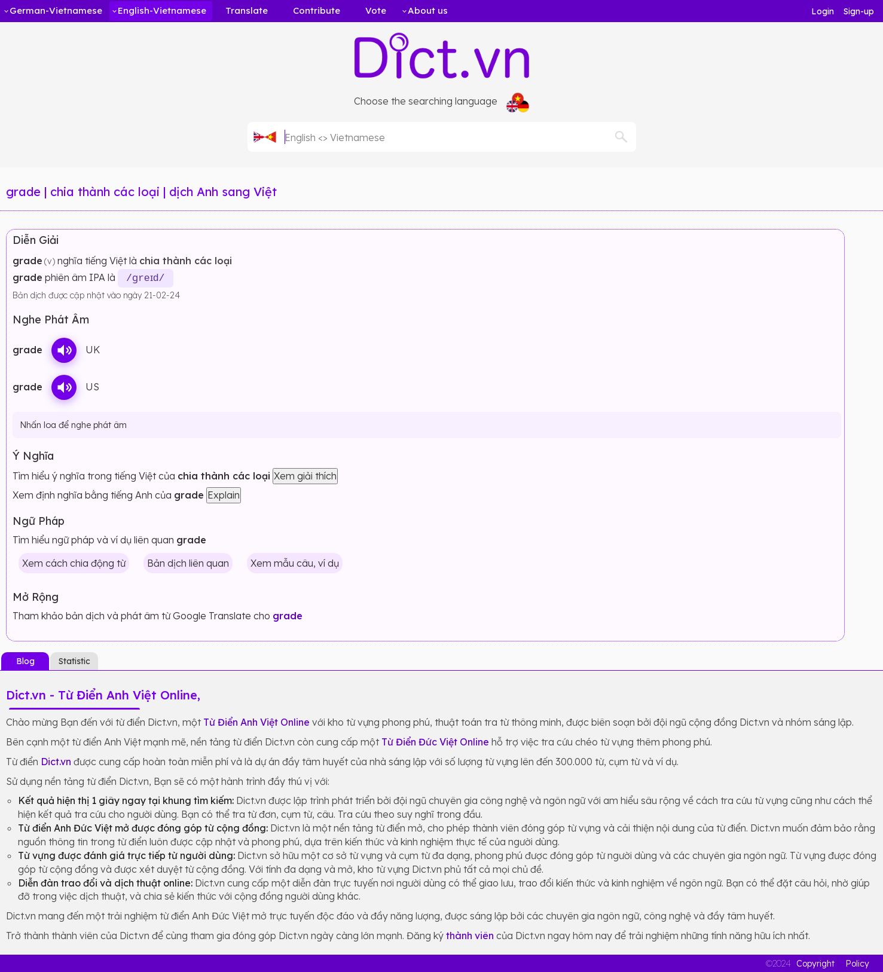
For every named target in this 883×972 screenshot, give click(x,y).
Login (822, 11)
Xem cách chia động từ (74, 562)
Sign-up (859, 11)
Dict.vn (56, 761)
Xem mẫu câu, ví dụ (294, 562)
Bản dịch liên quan (188, 562)
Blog (25, 660)
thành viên (470, 935)
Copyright (815, 963)
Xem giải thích (305, 476)
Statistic (74, 660)
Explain (223, 494)
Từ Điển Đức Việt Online (435, 741)
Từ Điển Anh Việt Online (256, 722)
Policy (857, 963)
